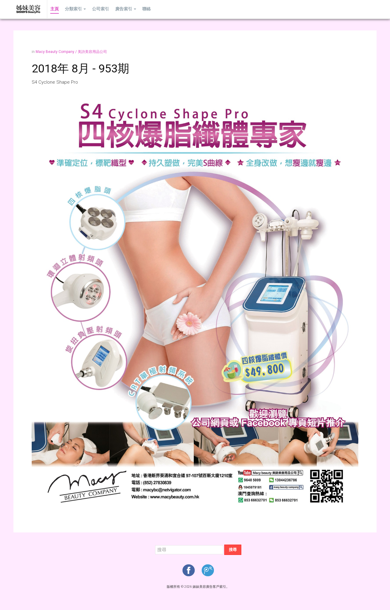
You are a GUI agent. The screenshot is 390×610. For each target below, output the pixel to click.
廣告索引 (125, 9)
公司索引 (100, 9)
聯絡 (146, 9)
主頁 (54, 9)
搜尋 (233, 549)
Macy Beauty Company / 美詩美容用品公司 (71, 52)
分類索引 (75, 9)
